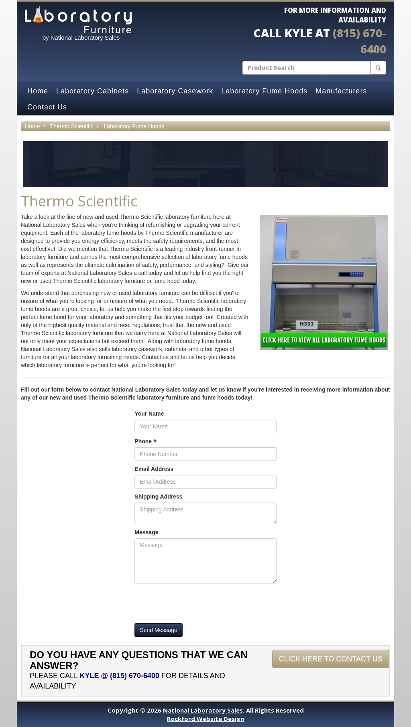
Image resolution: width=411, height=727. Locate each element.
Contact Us (47, 107)
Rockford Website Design (205, 719)
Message (146, 532)
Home (37, 91)
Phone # (145, 441)
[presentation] (195, 603)
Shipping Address (158, 496)
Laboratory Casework (175, 91)
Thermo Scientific (72, 126)
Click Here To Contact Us (331, 659)
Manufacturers (341, 91)
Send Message (158, 630)
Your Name (149, 413)
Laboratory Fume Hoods (264, 91)
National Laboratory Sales (203, 710)
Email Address (153, 469)
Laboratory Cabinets (92, 91)
